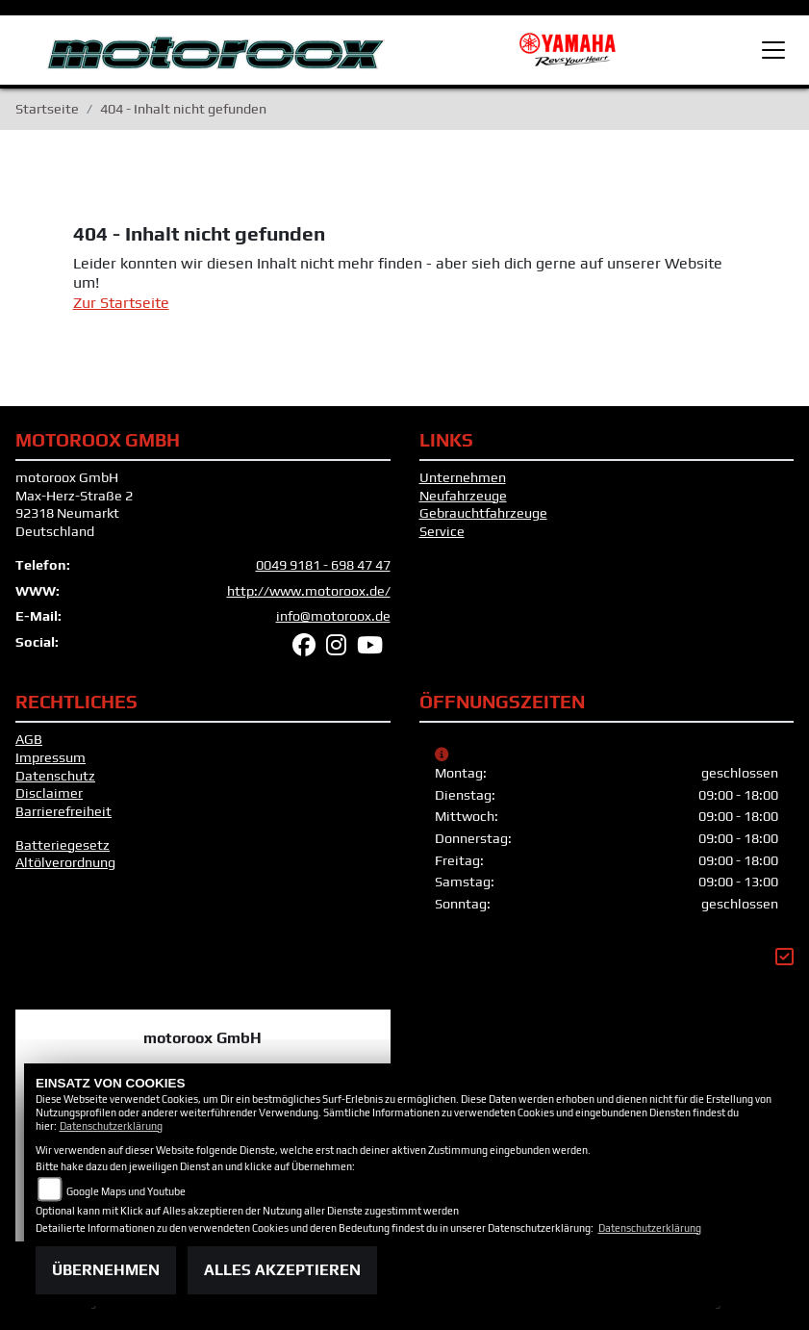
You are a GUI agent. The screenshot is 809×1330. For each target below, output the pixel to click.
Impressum (50, 765)
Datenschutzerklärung (111, 1126)
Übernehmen (106, 1270)
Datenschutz (55, 783)
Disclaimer (49, 800)
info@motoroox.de (333, 623)
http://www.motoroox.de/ (309, 598)
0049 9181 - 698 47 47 (323, 572)
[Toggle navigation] (773, 50)
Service (442, 539)
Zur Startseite (121, 310)
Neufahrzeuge (463, 503)
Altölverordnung (65, 870)
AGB (28, 747)
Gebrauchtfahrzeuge (483, 521)
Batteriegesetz (62, 852)
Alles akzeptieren (282, 1270)
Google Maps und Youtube (126, 1191)
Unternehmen (462, 485)
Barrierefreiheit (63, 819)
